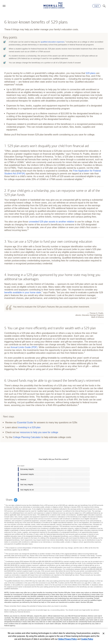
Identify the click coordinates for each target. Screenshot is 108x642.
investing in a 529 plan (29, 427)
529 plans (91, 73)
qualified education (52, 42)
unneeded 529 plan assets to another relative (51, 221)
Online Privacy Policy (67, 639)
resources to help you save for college (39, 432)
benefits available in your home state (22, 292)
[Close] (103, 633)
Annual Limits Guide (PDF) (24, 347)
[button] (4, 6)
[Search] (104, 6)
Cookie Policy (87, 639)
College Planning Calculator (27, 437)
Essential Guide (25, 422)
